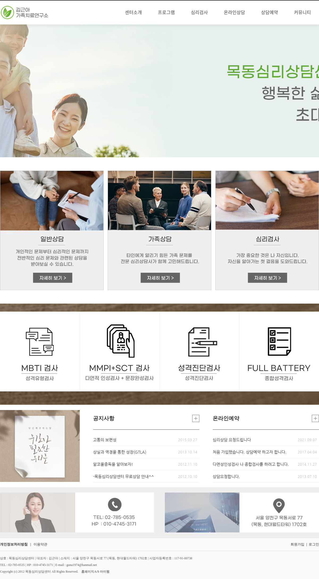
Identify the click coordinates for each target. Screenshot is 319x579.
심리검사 (199, 12)
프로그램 (166, 12)
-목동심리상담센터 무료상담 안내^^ (123, 476)
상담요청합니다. (226, 476)
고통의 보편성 (104, 439)
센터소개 (133, 12)
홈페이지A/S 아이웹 (95, 571)
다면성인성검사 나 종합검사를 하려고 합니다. (251, 464)
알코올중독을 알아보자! (113, 464)
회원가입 (297, 544)
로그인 (314, 544)
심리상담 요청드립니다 (232, 439)
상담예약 (269, 12)
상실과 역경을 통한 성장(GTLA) (119, 452)
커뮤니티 (302, 12)
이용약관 (40, 544)
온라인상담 (234, 12)
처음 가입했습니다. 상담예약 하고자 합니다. (250, 452)
